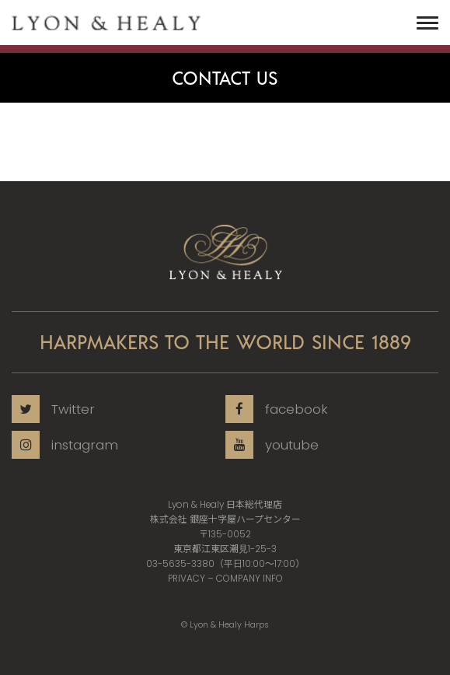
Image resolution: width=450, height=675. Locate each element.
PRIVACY (186, 578)
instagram (65, 445)
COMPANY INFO (249, 578)
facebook (276, 409)
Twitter (53, 409)
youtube (272, 445)
